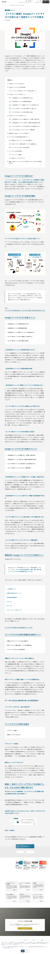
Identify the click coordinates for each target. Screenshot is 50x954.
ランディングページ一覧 (26, 2)
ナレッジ (30, 2)
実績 (26, 1)
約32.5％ (27, 503)
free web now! (37, 2)
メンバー (37, 1)
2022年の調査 (37, 421)
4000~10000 (33, 527)
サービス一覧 (20, 2)
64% (40, 395)
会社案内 (40, 1)
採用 (40, 2)
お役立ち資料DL (30, 1)
